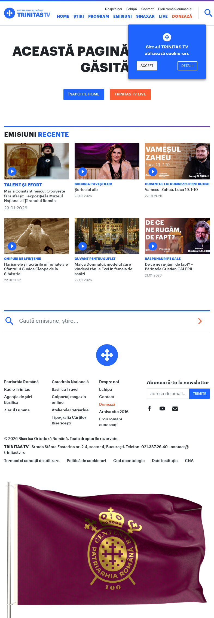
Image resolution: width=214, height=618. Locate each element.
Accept (146, 65)
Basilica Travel (65, 389)
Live (163, 16)
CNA (189, 460)
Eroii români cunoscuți (175, 9)
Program (98, 16)
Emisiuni (122, 16)
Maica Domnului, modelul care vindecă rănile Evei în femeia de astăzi (103, 269)
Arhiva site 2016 (114, 412)
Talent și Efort (23, 185)
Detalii (187, 65)
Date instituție (165, 460)
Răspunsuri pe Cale (163, 258)
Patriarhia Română (21, 382)
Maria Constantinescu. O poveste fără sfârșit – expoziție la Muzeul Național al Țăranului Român (34, 196)
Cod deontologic (129, 460)
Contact (147, 9)
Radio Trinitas (17, 389)
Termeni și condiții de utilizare (31, 460)
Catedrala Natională (70, 382)
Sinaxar (145, 16)
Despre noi (113, 9)
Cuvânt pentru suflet (95, 258)
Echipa (131, 9)
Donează (182, 16)
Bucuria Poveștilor (93, 184)
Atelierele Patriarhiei (71, 410)
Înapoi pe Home (83, 94)
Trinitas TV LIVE (130, 94)
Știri (79, 16)
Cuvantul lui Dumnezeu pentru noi (177, 184)
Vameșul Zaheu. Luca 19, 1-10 (171, 190)
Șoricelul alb (86, 190)
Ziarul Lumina (17, 410)
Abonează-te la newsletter (178, 382)
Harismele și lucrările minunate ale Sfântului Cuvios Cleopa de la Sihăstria (36, 269)
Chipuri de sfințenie (22, 258)
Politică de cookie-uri (86, 460)
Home (63, 16)
